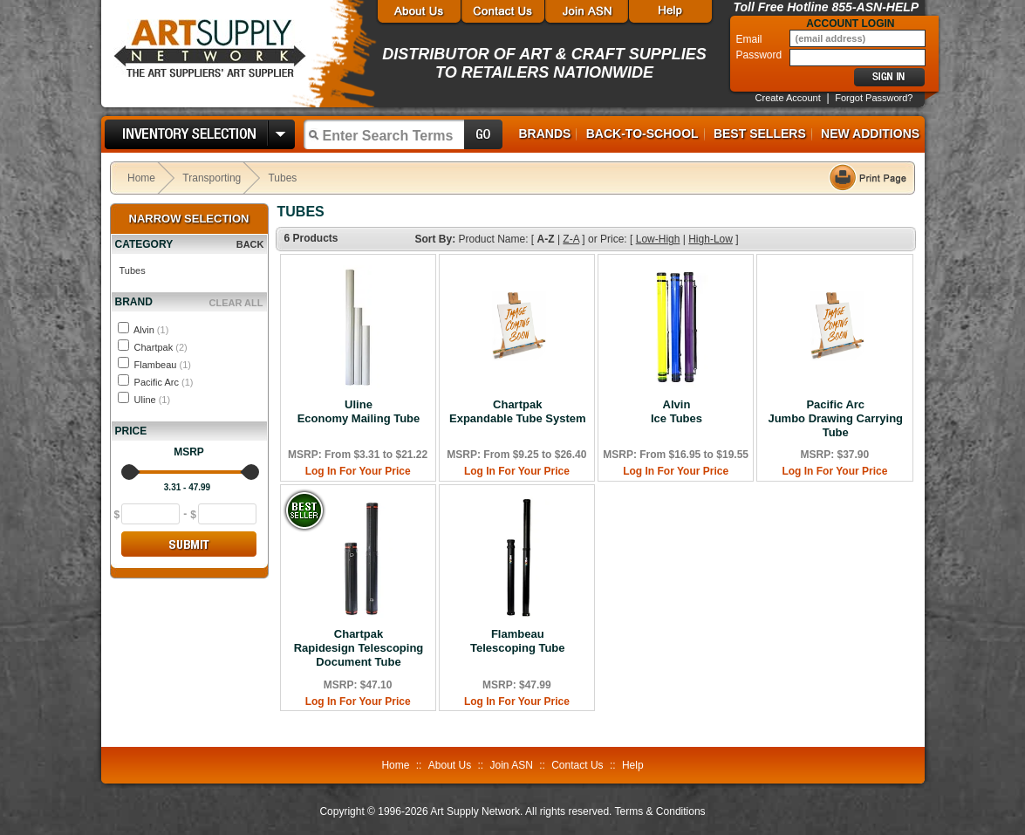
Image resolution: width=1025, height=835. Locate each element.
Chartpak (161, 347)
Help (633, 765)
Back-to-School (642, 133)
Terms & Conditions (660, 811)
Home (141, 178)
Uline (152, 399)
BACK (250, 244)
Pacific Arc (164, 382)
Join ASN (510, 765)
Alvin (150, 330)
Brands (545, 133)
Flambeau (162, 364)
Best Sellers (760, 133)
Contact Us (577, 765)
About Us (449, 765)
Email (750, 39)
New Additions (870, 133)
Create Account (788, 97)
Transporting (211, 178)
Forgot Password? (873, 97)
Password (760, 55)
